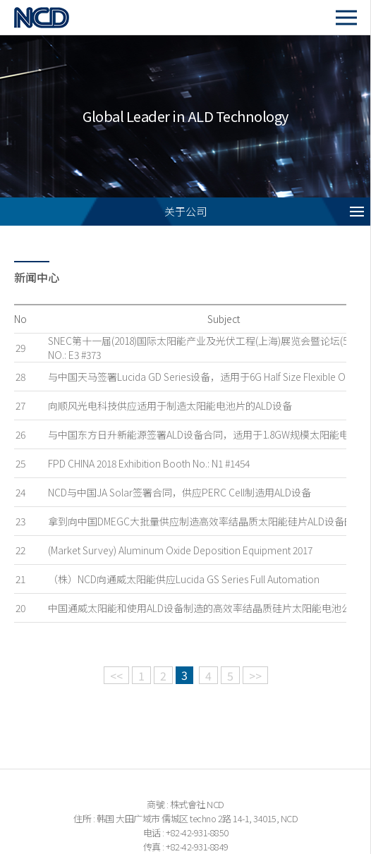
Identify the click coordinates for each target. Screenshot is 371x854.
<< (116, 675)
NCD (57, 17)
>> (255, 675)
